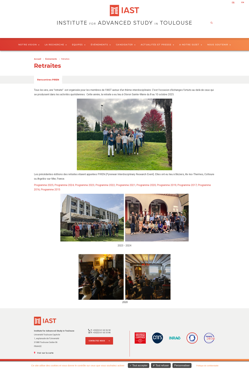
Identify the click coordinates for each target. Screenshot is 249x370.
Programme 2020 (146, 185)
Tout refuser (161, 365)
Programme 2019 (166, 185)
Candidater (125, 44)
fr (233, 2)
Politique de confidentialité (207, 366)
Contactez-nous (97, 341)
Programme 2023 (84, 185)
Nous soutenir (219, 44)
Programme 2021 (125, 185)
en (242, 2)
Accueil (37, 59)
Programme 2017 (187, 185)
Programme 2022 (105, 185)
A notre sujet (190, 44)
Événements (101, 44)
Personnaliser (182, 365)
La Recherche (56, 44)
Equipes (79, 44)
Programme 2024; (64, 185)
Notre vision (28, 44)
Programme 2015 (50, 189)
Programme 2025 (43, 185)
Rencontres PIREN (48, 79)
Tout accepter (139, 365)
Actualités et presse (157, 44)
